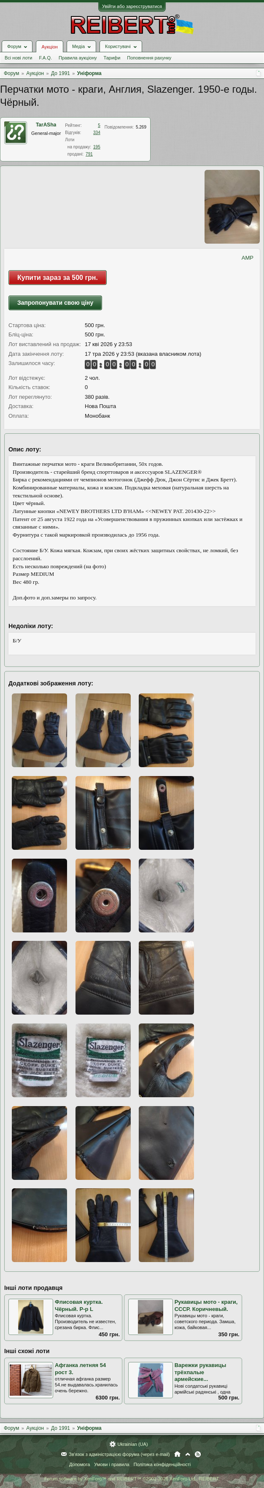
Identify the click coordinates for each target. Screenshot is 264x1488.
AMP (247, 258)
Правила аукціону (78, 57)
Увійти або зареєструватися (132, 6)
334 (96, 132)
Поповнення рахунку (149, 57)
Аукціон (49, 46)
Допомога (79, 1464)
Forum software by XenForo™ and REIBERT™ (132, 1478)
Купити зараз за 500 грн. (57, 277)
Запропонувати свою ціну (55, 302)
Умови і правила (111, 1464)
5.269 (141, 127)
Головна (177, 1454)
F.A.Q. (45, 57)
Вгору (188, 1454)
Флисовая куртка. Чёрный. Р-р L (79, 1305)
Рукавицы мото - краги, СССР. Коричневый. (206, 1305)
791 (89, 154)
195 (96, 147)
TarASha (46, 125)
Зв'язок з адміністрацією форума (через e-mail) (119, 1454)
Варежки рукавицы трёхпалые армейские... (200, 1372)
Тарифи (112, 57)
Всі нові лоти (18, 57)
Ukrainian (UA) (132, 1444)
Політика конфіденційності (162, 1464)
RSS (198, 1454)
